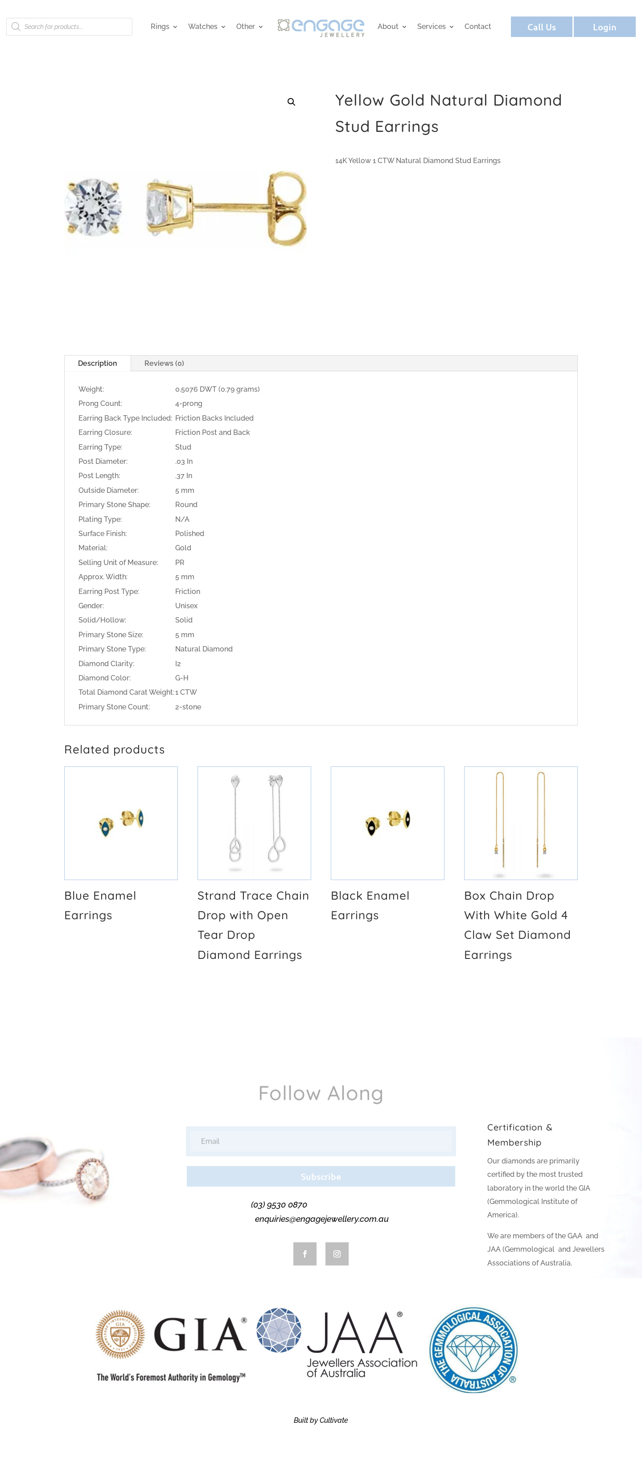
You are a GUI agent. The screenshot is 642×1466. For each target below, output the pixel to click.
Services (431, 26)
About (388, 26)
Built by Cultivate (321, 1420)
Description (97, 363)
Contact (478, 26)
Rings (160, 26)
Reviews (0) (164, 363)
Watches (203, 26)
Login (605, 27)
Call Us (541, 27)
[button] (292, 102)
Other (245, 26)
